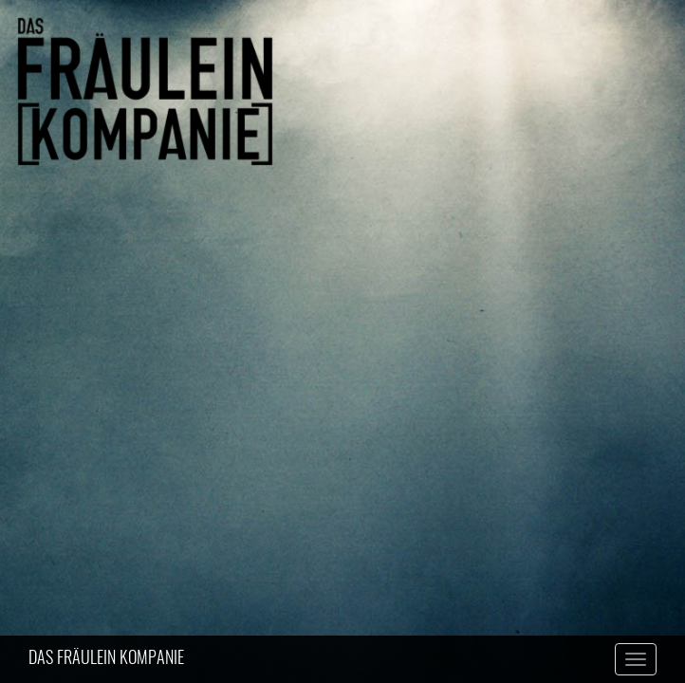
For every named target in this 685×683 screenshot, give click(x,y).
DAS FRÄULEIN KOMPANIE (106, 659)
